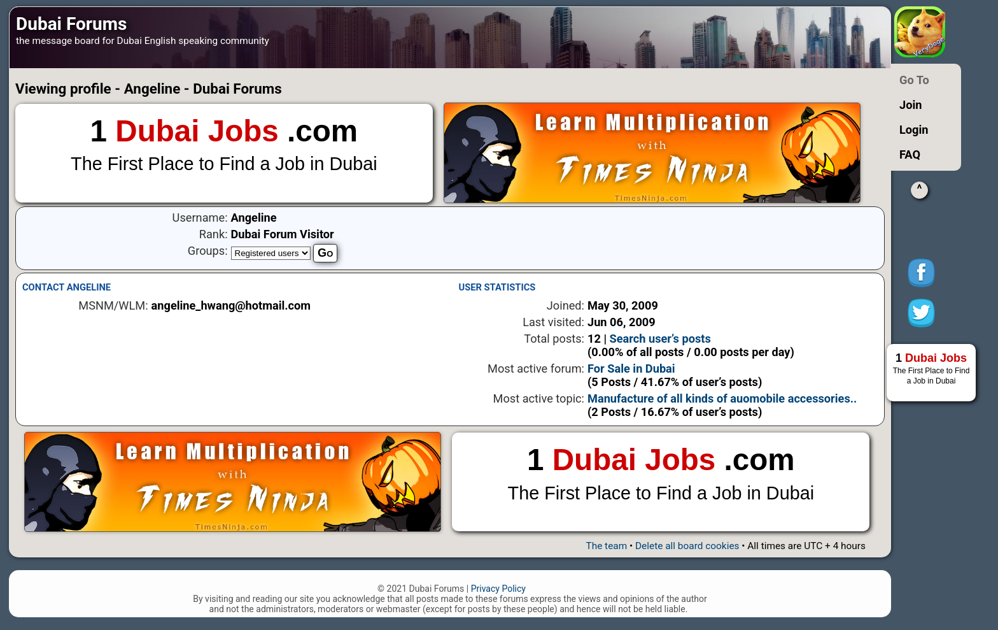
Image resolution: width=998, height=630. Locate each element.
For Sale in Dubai (631, 368)
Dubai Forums (71, 23)
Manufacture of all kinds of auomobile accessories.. (722, 398)
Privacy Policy (498, 588)
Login (914, 129)
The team (606, 546)
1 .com (224, 145)
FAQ (909, 154)
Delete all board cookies (687, 546)
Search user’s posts (660, 338)
